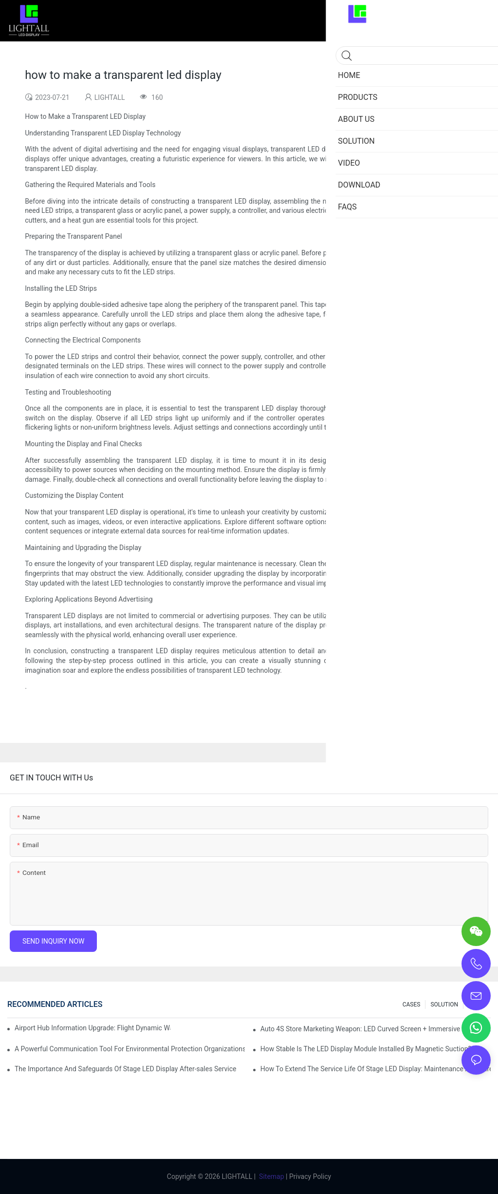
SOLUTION (444, 1004)
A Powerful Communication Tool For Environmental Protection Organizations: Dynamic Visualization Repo (130, 1049)
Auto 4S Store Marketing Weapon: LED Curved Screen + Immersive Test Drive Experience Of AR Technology (375, 1029)
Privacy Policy (310, 1176)
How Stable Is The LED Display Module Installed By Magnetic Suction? (366, 1049)
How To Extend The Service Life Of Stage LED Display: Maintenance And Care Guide (375, 1069)
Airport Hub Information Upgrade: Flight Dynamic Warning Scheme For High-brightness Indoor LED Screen (92, 1028)
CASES (412, 1004)
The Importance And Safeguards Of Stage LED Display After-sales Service (125, 1069)
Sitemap (272, 1176)
